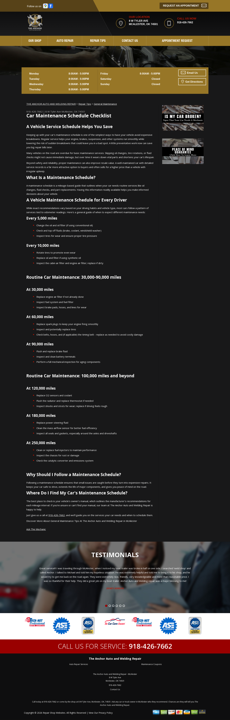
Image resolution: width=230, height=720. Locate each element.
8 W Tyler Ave (53, 111)
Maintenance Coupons (151, 664)
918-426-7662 (185, 22)
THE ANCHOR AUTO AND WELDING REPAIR (51, 103)
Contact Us (130, 41)
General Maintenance (105, 103)
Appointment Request (177, 41)
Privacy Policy (106, 712)
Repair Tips (98, 41)
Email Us (189, 72)
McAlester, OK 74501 (73, 111)
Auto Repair (65, 41)
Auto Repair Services (78, 664)
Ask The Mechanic (36, 529)
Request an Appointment (185, 5)
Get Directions (192, 81)
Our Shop (34, 41)
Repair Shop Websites (54, 712)
